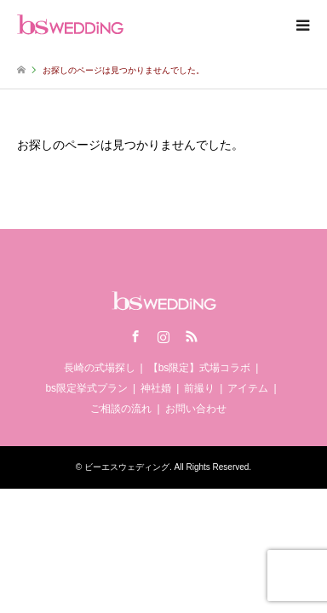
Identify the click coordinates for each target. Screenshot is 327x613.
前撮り (199, 388)
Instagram (163, 336)
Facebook (135, 336)
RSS (192, 336)
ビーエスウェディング (126, 467)
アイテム (247, 388)
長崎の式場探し (99, 368)
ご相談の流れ (121, 409)
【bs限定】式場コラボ (199, 368)
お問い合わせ (196, 409)
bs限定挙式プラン (86, 388)
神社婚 (156, 388)
